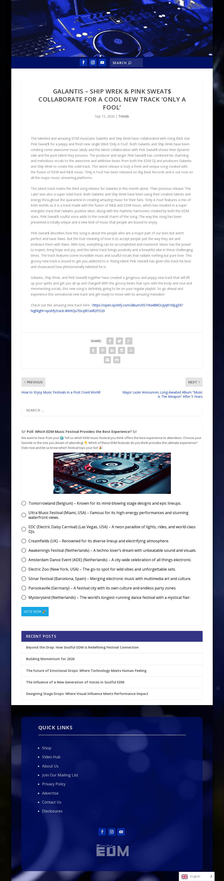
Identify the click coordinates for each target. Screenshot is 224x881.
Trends (123, 116)
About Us (50, 764)
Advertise (50, 791)
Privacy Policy (54, 782)
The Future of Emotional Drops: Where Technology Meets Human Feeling (86, 668)
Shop (46, 746)
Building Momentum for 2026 (50, 657)
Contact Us (51, 800)
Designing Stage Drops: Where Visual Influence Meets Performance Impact (87, 692)
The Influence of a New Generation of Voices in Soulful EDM (75, 680)
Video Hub (51, 755)
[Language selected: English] (197, 876)
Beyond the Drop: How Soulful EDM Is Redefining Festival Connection (82, 645)
